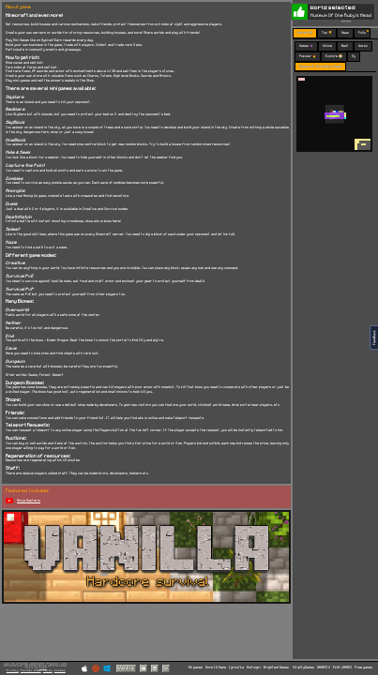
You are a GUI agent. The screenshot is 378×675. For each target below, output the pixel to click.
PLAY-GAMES (342, 667)
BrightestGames (276, 667)
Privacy (13, 670)
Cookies (60, 670)
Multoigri (254, 667)
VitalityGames (303, 667)
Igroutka (236, 667)
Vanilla (126, 668)
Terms (48, 670)
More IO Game (215, 667)
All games (196, 667)
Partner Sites (31, 670)
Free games (363, 667)
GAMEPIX (323, 667)
